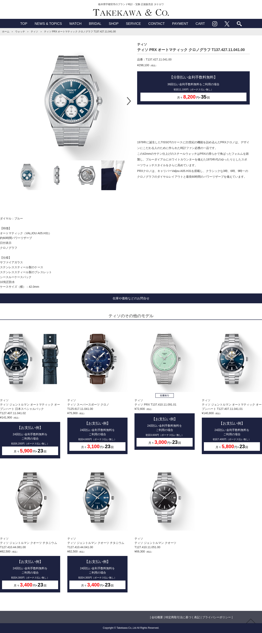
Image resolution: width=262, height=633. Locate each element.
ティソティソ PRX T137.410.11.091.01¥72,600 (164, 388)
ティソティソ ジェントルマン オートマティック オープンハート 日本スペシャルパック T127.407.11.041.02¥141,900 (30, 392)
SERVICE (133, 24)
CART (200, 24)
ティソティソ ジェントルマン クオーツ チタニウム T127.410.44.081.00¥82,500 (30, 529)
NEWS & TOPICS (48, 24)
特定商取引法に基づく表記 (182, 617)
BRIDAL (95, 24)
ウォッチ (20, 31)
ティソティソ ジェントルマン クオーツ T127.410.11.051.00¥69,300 (164, 509)
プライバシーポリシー (216, 617)
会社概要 (157, 617)
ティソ (34, 31)
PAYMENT (180, 24)
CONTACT (156, 24)
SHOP (114, 24)
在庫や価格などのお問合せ (131, 298)
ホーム (5, 31)
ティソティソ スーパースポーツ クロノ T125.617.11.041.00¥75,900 (97, 390)
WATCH (75, 24)
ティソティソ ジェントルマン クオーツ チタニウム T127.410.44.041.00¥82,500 (97, 529)
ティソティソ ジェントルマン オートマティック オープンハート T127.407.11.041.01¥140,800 (232, 390)
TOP (23, 24)
